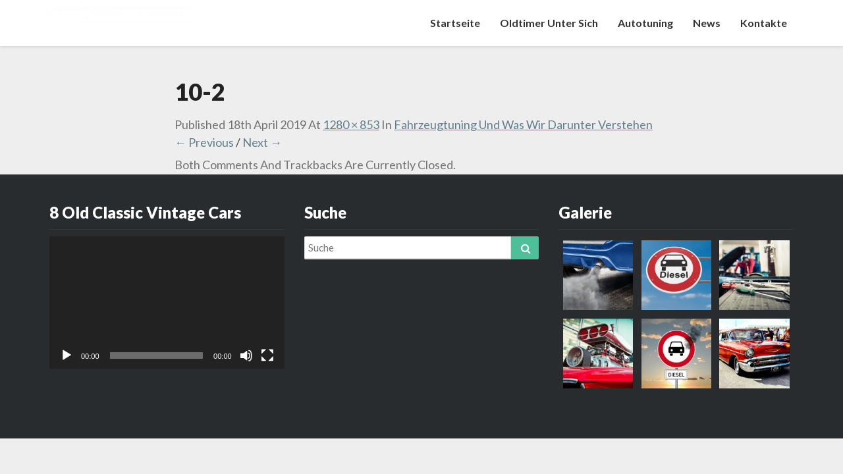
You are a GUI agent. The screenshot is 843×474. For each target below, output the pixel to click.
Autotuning (645, 22)
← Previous (204, 142)
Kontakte (763, 22)
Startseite (455, 22)
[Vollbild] (267, 355)
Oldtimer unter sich (549, 22)
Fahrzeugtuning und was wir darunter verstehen (523, 124)
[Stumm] (246, 355)
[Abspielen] (66, 355)
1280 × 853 (351, 124)
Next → (262, 142)
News (707, 22)
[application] (167, 302)
